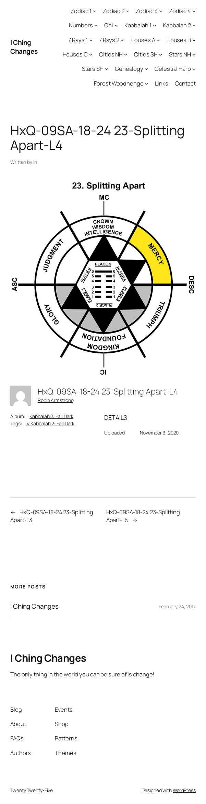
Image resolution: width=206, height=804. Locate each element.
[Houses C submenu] (91, 54)
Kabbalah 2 (177, 25)
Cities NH (111, 54)
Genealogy (129, 69)
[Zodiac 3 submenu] (160, 11)
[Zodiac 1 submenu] (94, 11)
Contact (185, 83)
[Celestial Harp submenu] (194, 68)
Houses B (179, 40)
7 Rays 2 (109, 40)
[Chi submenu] (116, 25)
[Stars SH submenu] (106, 68)
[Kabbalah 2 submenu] (194, 25)
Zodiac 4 (180, 11)
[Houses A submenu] (158, 39)
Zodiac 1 (81, 11)
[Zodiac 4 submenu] (194, 11)
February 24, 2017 (177, 606)
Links (161, 83)
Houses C (75, 54)
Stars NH (180, 54)
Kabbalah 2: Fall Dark (51, 416)
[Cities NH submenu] (126, 54)
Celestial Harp (173, 69)
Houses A (143, 40)
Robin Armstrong (56, 400)
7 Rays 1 (77, 40)
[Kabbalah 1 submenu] (154, 25)
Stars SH (93, 69)
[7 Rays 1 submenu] (91, 39)
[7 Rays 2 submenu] (122, 39)
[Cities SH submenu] (160, 54)
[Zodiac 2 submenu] (127, 11)
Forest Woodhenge (118, 83)
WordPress (184, 790)
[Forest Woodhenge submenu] (146, 83)
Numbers (81, 25)
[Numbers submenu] (96, 25)
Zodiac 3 (146, 11)
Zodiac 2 (113, 11)
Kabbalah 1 (138, 25)
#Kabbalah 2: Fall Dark (50, 423)
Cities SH (145, 54)
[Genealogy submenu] (146, 68)
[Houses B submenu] (194, 39)
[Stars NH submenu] (194, 54)
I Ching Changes (24, 47)
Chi (108, 25)
